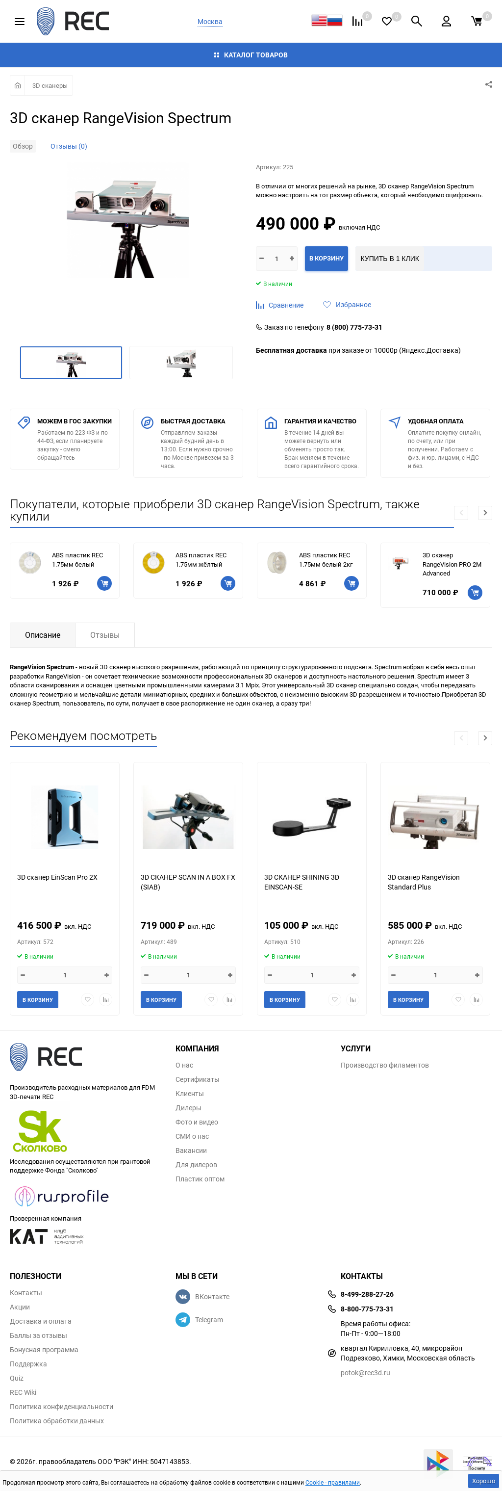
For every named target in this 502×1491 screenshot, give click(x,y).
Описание (42, 634)
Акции (20, 1307)
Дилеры (188, 1107)
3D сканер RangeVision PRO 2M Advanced (452, 563)
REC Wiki (23, 1392)
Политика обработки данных (57, 1420)
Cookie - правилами (332, 1482)
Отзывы (105, 634)
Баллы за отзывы (38, 1335)
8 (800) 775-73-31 (354, 327)
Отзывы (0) (68, 146)
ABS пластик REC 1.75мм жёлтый (201, 559)
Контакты (26, 1292)
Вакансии (191, 1150)
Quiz (17, 1378)
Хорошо (483, 1480)
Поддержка (28, 1363)
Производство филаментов (385, 1065)
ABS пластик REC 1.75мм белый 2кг (325, 559)
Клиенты (190, 1093)
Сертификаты (198, 1079)
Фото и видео (197, 1122)
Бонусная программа (44, 1349)
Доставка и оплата (41, 1321)
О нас (184, 1065)
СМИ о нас (192, 1136)
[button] (485, 513)
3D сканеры (50, 85)
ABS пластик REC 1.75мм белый (77, 559)
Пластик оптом (200, 1179)
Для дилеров (196, 1164)
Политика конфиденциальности (61, 1406)
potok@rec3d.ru (365, 1372)
